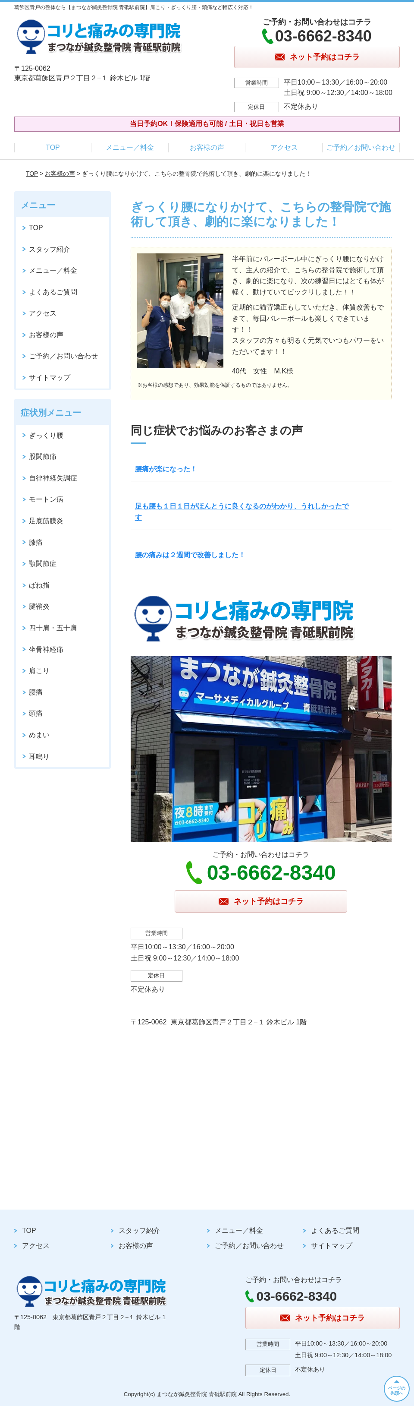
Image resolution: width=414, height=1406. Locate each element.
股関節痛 (42, 456)
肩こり (39, 670)
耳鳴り (39, 756)
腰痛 (36, 692)
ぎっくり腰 (46, 435)
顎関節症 (42, 563)
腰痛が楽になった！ (166, 469)
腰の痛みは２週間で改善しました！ (190, 555)
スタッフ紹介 (49, 249)
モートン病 (46, 499)
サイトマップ (49, 377)
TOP (53, 147)
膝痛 (36, 542)
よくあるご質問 (53, 292)
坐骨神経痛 (46, 649)
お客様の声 (207, 147)
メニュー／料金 (130, 147)
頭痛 (36, 713)
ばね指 (39, 585)
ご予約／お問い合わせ (360, 147)
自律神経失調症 (53, 478)
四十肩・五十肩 (53, 628)
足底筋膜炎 (46, 520)
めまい (39, 735)
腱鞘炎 (39, 606)
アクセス (284, 147)
